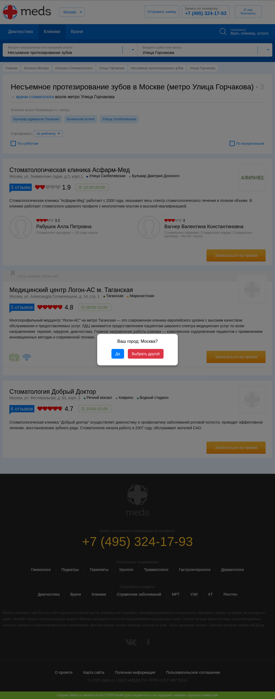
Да (117, 354)
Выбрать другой (146, 354)
